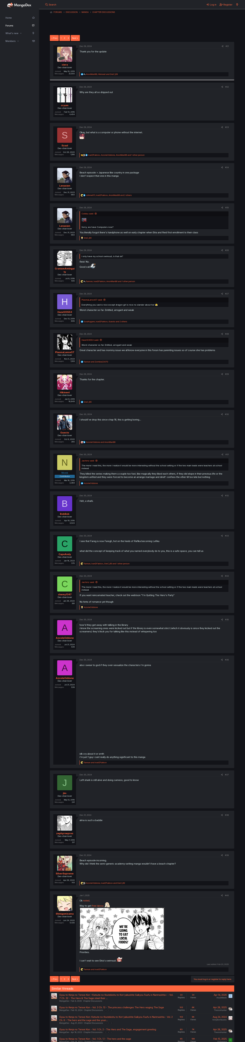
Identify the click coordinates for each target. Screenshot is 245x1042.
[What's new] (237, 4)
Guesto (64, 432)
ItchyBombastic (219, 1020)
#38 (227, 815)
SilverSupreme (65, 873)
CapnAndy (65, 554)
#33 (227, 536)
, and (102, 74)
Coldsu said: (88, 213)
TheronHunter (220, 1010)
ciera (65, 64)
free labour (97, 905)
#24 (227, 167)
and (96, 362)
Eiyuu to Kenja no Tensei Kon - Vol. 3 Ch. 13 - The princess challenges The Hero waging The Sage (111, 1007)
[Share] (223, 46)
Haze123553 (65, 312)
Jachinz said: (88, 460)
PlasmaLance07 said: (92, 299)
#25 (227, 207)
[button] (21, 33)
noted (86, 900)
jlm (64, 793)
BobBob (64, 513)
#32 (227, 495)
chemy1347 (65, 594)
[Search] (50, 4)
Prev (55, 38)
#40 (227, 895)
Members (10, 41)
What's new (11, 33)
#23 (227, 127)
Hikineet (65, 392)
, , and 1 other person (116, 155)
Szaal (65, 145)
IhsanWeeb (222, 997)
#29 (227, 374)
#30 (227, 414)
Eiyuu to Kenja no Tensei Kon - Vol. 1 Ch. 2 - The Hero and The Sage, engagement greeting (107, 1029)
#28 (227, 334)
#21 (227, 46)
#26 (227, 250)
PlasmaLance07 (64, 352)
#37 (227, 775)
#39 (227, 855)
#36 (227, 660)
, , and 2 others (109, 195)
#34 (227, 576)
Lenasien (64, 185)
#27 (227, 294)
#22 (227, 87)
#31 (227, 454)
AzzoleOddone (65, 637)
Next (74, 38)
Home (8, 17)
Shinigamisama (65, 913)
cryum (64, 105)
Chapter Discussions (92, 1001)
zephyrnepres (64, 833)
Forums (9, 25)
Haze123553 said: (90, 340)
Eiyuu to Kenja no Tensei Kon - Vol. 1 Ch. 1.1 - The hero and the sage (95, 1038)
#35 (227, 619)
